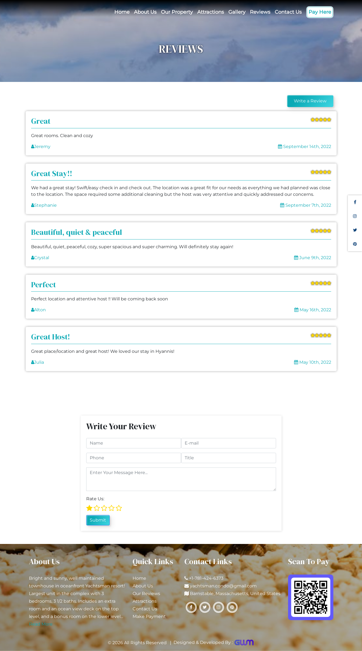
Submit (98, 520)
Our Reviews (146, 593)
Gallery (237, 12)
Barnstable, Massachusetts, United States (235, 593)
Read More (41, 624)
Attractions (210, 12)
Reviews (260, 12)
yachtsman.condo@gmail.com (223, 585)
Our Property (177, 12)
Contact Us (288, 12)
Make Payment (149, 616)
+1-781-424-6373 (206, 578)
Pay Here (320, 12)
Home (122, 12)
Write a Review (310, 100)
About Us (145, 12)
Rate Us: (95, 498)
